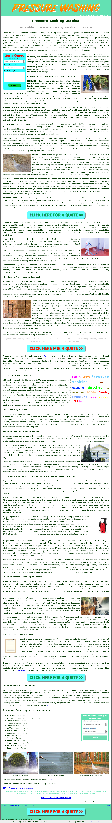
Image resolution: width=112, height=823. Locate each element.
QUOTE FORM (20, 671)
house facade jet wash (49, 651)
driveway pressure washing (55, 646)
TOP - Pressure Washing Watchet (18, 788)
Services (34, 805)
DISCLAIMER (104, 15)
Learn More (90, 822)
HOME (76, 15)
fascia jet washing (38, 654)
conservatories (41, 146)
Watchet (47, 356)
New (22, 805)
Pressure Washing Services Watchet (27, 710)
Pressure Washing (14, 805)
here (49, 705)
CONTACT (95, 15)
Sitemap (4, 805)
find (10, 690)
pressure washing (29, 43)
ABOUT (88, 15)
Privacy (107, 805)
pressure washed (10, 205)
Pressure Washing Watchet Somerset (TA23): (24, 33)
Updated (27, 805)
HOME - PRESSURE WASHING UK (56, 798)
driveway (38, 127)
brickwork (43, 103)
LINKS (82, 15)
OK (98, 822)
